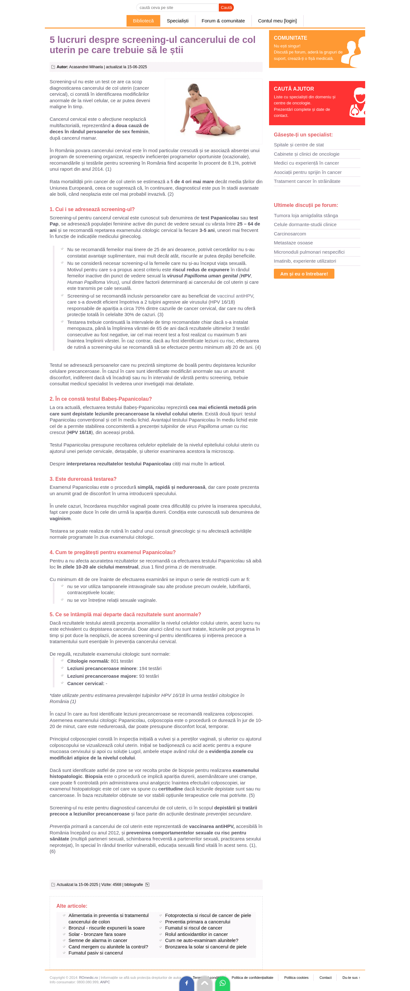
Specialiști (178, 20)
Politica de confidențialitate (252, 977)
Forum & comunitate (223, 20)
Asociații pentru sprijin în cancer (308, 172)
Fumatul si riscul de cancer (193, 927)
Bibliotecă (143, 20)
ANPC (105, 982)
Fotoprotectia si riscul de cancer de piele (208, 915)
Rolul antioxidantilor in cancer (196, 934)
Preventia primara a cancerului (197, 921)
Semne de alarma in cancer (98, 940)
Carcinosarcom (290, 233)
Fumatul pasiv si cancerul (96, 952)
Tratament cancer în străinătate (307, 181)
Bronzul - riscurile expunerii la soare (107, 927)
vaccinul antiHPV (235, 296)
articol (216, 463)
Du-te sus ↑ (351, 977)
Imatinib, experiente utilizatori (305, 261)
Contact (325, 977)
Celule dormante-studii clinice (305, 224)
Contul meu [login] (277, 20)
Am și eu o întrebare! (304, 273)
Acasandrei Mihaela (86, 67)
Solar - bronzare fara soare (97, 934)
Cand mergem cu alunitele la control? (108, 946)
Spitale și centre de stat (299, 144)
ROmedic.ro (88, 977)
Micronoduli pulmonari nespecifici (309, 252)
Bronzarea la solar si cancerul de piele (206, 946)
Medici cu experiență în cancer (306, 163)
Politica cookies (296, 977)
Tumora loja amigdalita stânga (306, 215)
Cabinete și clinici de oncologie (307, 154)
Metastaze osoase (293, 242)
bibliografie (133, 884)
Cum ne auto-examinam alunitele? (201, 940)
